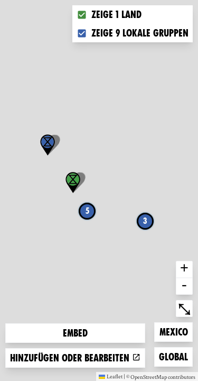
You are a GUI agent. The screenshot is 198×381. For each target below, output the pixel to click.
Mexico (176, 331)
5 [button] (87, 211)
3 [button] (145, 221)
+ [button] (184, 269)
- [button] (184, 286)
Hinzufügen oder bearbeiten (75, 358)
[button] (47, 145)
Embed (75, 333)
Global (175, 355)
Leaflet (110, 376)
